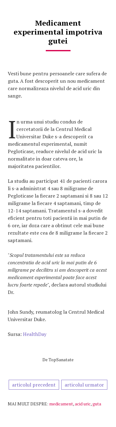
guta (96, 404)
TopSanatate (61, 359)
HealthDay (34, 334)
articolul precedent (34, 384)
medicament (61, 404)
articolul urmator (84, 384)
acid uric (83, 404)
